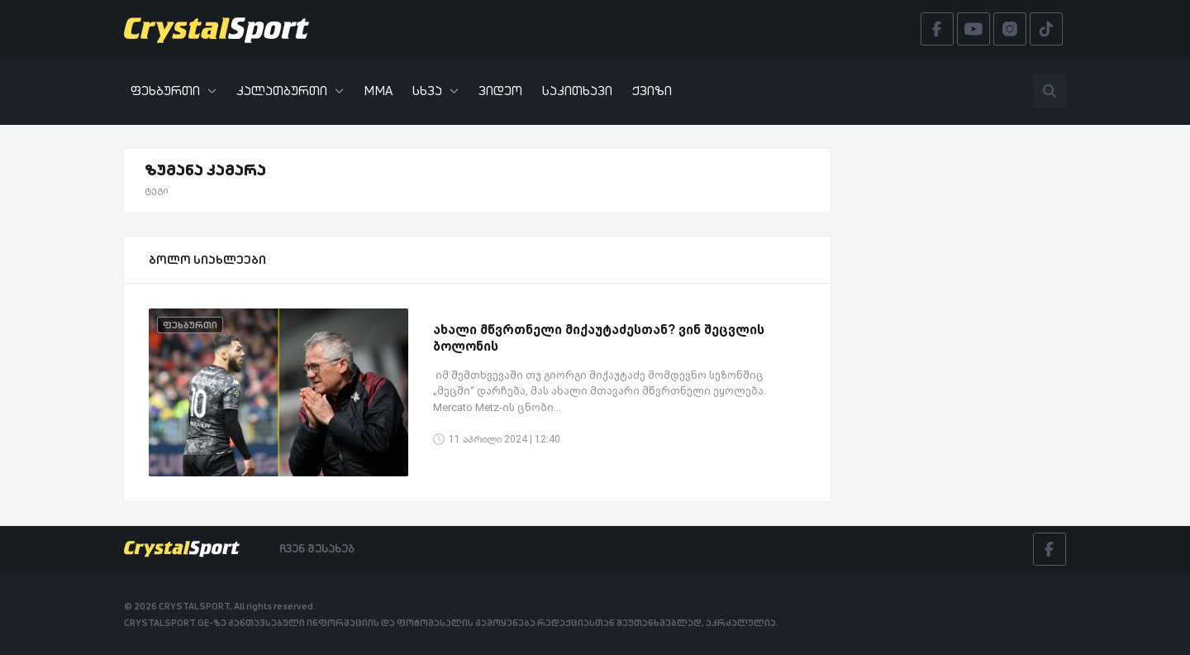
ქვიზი (652, 90)
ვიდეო (500, 90)
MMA (378, 90)
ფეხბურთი (174, 90)
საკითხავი (577, 90)
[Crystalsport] (216, 29)
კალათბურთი (290, 90)
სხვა (435, 90)
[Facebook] (1049, 549)
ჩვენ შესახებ (317, 548)
